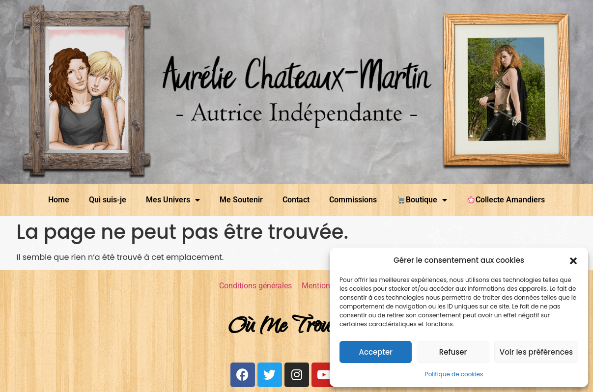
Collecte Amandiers (506, 199)
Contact (296, 199)
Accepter (375, 352)
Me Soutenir (241, 199)
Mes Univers (173, 200)
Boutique (422, 200)
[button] (573, 260)
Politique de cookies (454, 374)
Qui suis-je (107, 199)
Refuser (453, 352)
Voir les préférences (536, 352)
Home (58, 199)
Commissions (353, 199)
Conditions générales (255, 285)
